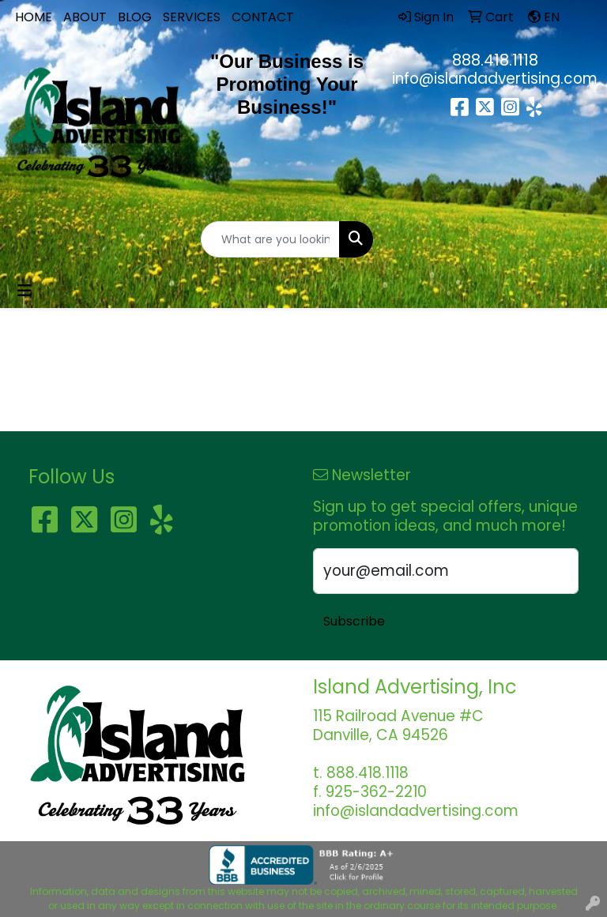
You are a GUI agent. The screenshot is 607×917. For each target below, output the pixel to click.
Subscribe (354, 621)
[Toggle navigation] (24, 291)
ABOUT (85, 17)
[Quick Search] (270, 239)
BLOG (135, 17)
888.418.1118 (495, 60)
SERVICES (192, 17)
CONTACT (263, 17)
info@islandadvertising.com (495, 78)
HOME (33, 17)
